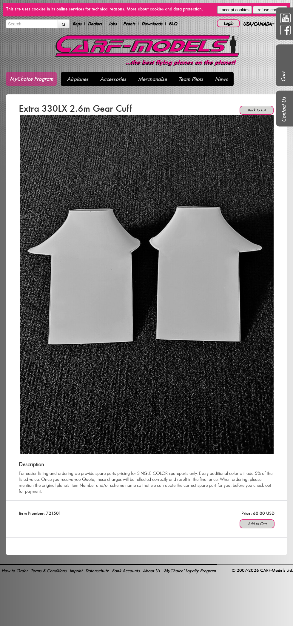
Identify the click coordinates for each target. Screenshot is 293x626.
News (221, 79)
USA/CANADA (259, 24)
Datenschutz (97, 570)
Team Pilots (190, 79)
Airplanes (77, 79)
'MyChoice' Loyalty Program (189, 570)
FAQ (173, 23)
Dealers (95, 23)
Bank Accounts (126, 570)
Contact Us (283, 109)
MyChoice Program (31, 78)
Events (129, 23)
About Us (151, 570)
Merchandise (152, 79)
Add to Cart (257, 523)
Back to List (257, 110)
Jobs (112, 23)
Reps (77, 23)
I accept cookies (234, 9)
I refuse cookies (270, 9)
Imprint (76, 570)
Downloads (151, 23)
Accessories (113, 79)
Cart (283, 77)
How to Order (14, 570)
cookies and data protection (176, 9)
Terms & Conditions (49, 570)
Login (228, 23)
